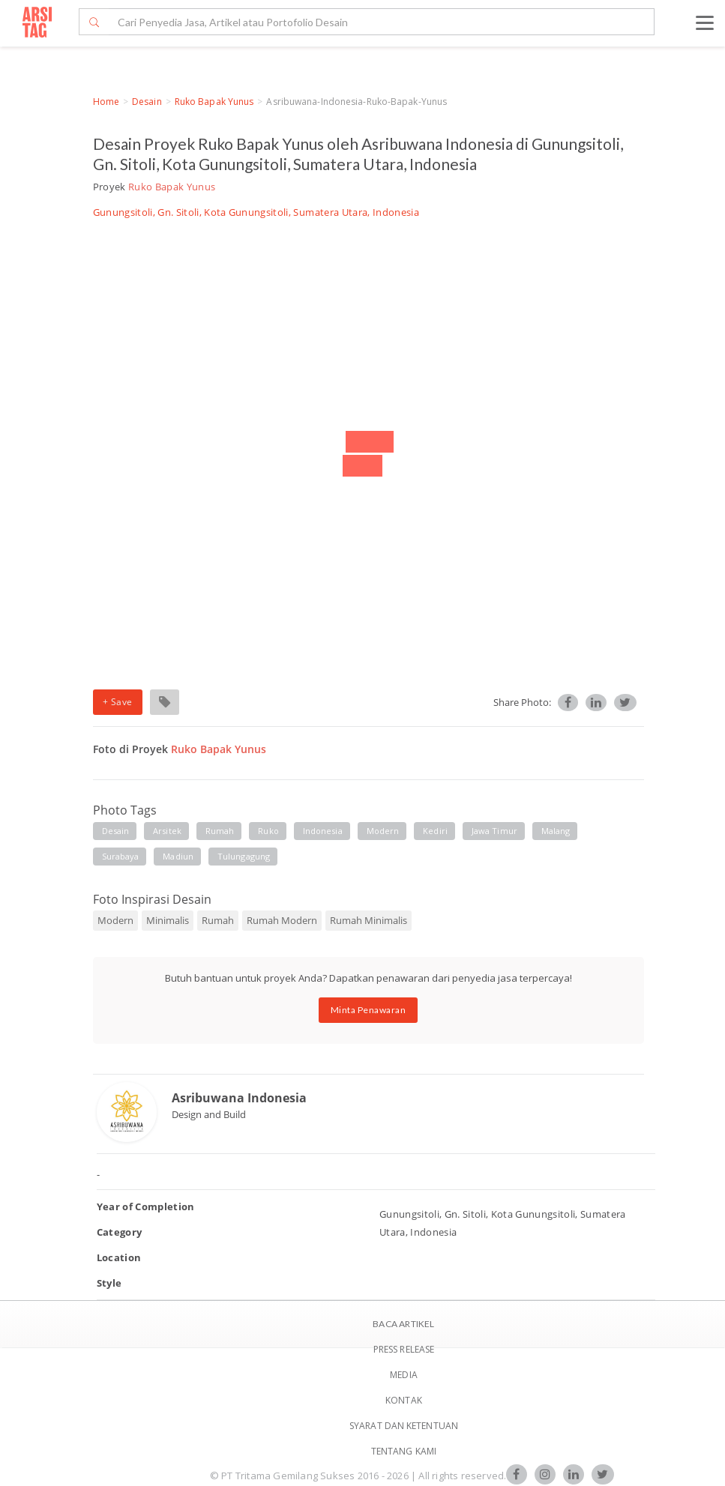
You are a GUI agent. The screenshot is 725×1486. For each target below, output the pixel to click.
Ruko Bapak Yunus (214, 101)
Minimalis (167, 920)
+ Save (118, 701)
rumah (220, 830)
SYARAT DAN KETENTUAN (403, 1425)
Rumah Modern (282, 920)
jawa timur (494, 830)
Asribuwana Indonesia (239, 1098)
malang (556, 830)
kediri (435, 830)
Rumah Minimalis (368, 920)
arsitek (167, 830)
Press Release (403, 1349)
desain (116, 830)
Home (106, 101)
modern (383, 830)
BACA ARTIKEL (403, 1323)
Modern (115, 920)
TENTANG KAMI (403, 1451)
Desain (147, 101)
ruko (268, 830)
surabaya (120, 856)
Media (404, 1374)
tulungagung (243, 856)
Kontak (403, 1400)
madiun (178, 856)
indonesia (323, 830)
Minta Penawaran (368, 1009)
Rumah (218, 920)
